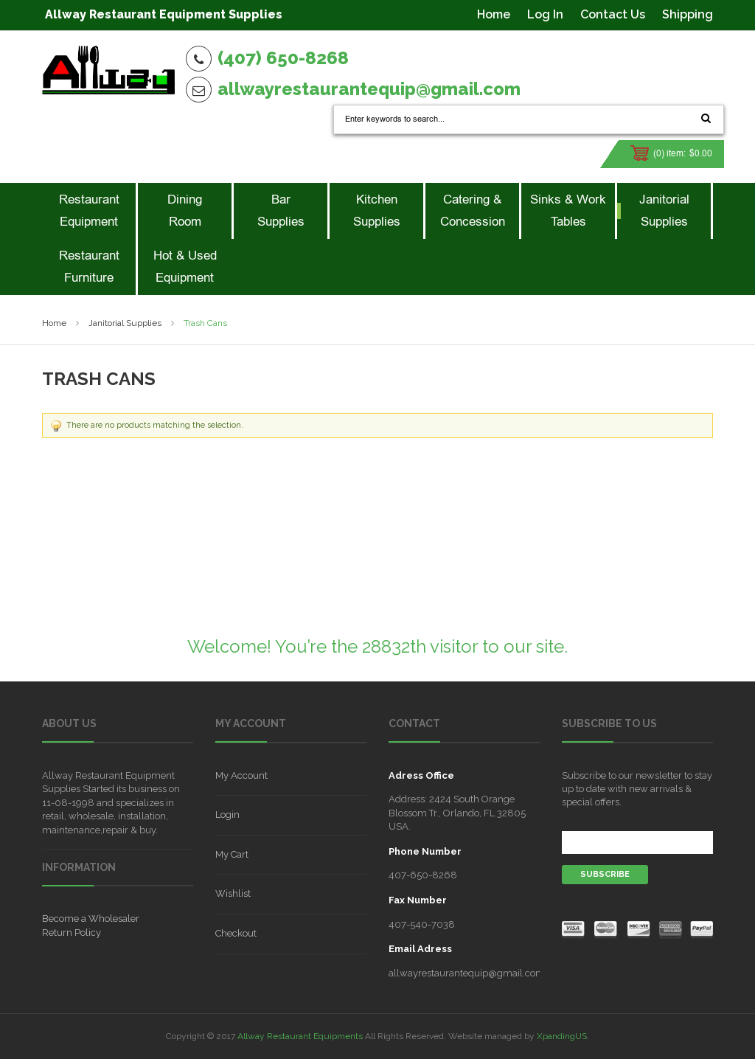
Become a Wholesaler (90, 918)
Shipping (687, 14)
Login (227, 814)
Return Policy (71, 932)
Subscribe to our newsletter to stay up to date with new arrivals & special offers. (637, 789)
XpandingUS (562, 1036)
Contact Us (612, 14)
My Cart (231, 854)
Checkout (236, 933)
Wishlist (233, 893)
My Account (241, 775)
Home (493, 14)
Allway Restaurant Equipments (300, 1036)
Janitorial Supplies (124, 323)
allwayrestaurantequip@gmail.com (369, 89)
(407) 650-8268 (283, 58)
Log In (545, 14)
